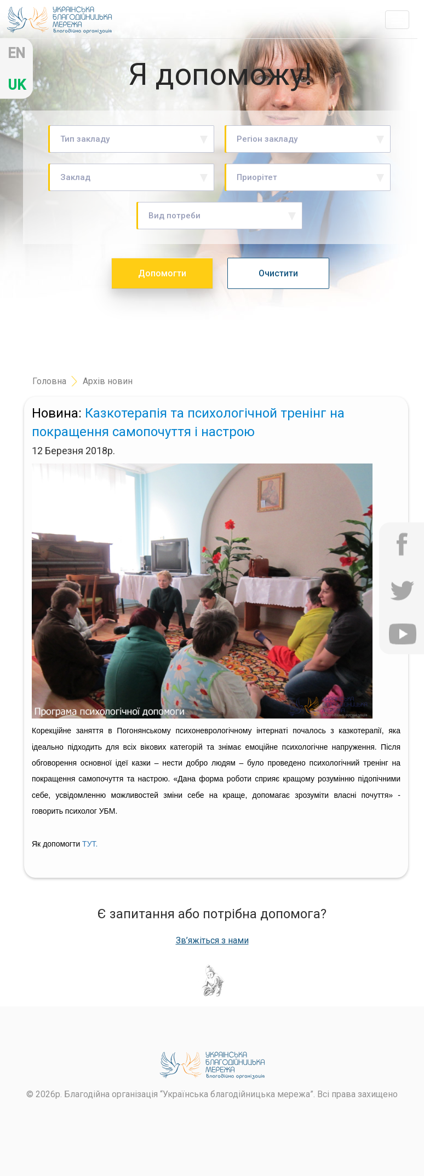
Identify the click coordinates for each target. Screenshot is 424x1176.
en (16, 53)
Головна (49, 381)
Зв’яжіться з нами (212, 941)
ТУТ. (90, 843)
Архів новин (108, 381)
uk (17, 85)
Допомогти (162, 273)
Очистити (278, 273)
